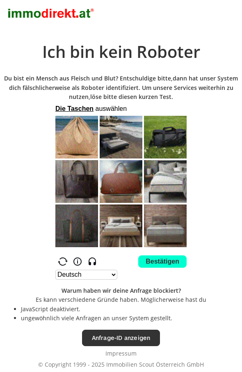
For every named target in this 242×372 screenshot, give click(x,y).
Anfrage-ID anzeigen (121, 337)
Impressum (121, 353)
